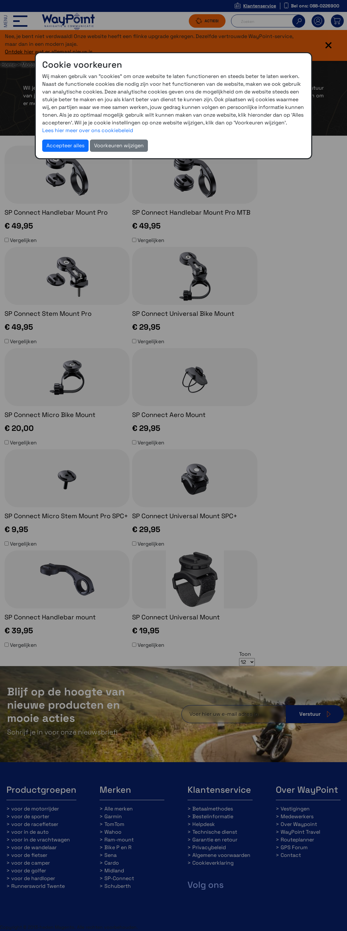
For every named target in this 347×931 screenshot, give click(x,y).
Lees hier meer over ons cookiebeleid (87, 130)
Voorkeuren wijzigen (119, 145)
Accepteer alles (65, 145)
